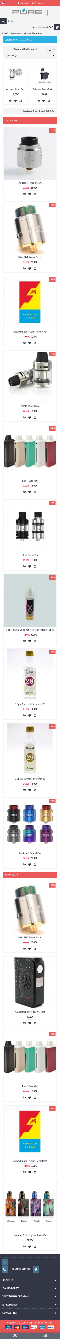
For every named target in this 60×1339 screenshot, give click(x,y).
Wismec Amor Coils (16, 89)
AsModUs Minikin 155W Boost (30, 1012)
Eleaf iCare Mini (30, 480)
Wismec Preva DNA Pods (44, 89)
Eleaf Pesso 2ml (30, 555)
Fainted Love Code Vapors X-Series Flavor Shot (30, 630)
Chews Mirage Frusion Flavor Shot (30, 331)
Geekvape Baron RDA (30, 853)
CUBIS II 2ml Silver (30, 406)
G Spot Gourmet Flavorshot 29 (30, 779)
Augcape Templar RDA (30, 183)
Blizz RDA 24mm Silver (30, 257)
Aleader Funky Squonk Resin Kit (30, 1235)
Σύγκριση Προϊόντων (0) (25, 49)
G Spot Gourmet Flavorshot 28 (30, 704)
